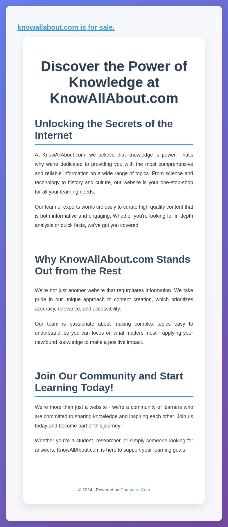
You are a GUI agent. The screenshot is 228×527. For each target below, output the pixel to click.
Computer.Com (135, 489)
